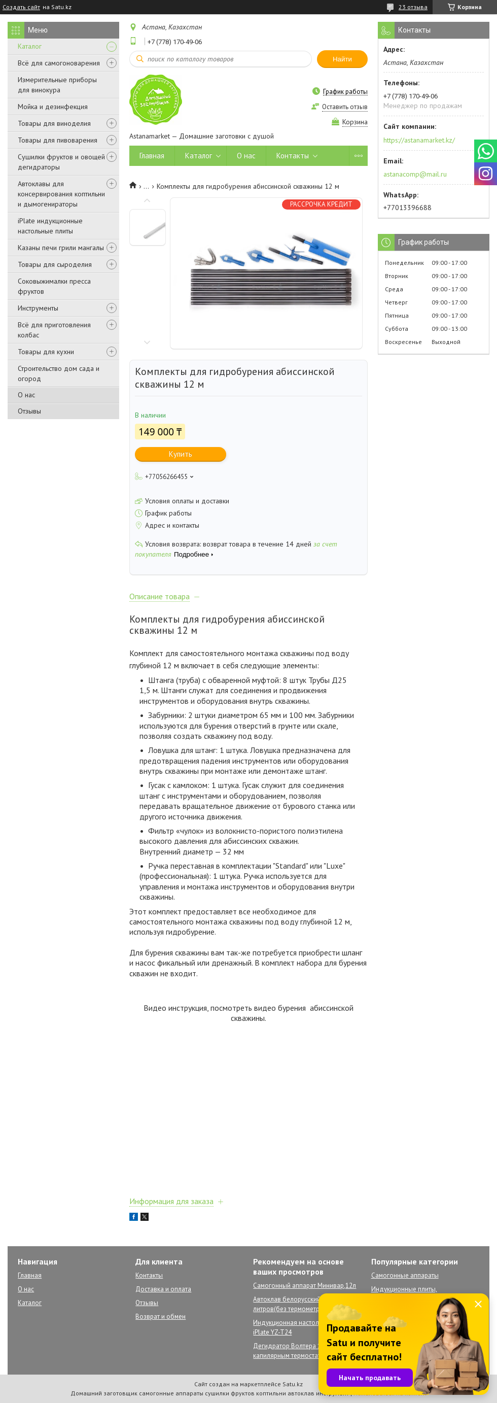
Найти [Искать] (342, 59)
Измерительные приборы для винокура (57, 84)
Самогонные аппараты (405, 1275)
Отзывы (29, 411)
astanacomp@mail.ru (415, 174)
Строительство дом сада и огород (58, 373)
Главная (151, 155)
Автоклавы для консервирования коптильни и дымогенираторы (61, 194)
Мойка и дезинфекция (53, 106)
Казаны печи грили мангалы (61, 247)
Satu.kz (292, 1384)
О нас (26, 394)
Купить (180, 454)
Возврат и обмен (160, 1316)
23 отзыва (413, 7)
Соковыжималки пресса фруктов (54, 286)
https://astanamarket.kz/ (419, 140)
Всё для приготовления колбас (54, 329)
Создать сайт (21, 7)
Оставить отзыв (345, 106)
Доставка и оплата (163, 1289)
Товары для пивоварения (57, 140)
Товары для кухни (46, 351)
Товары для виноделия (54, 123)
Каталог (30, 46)
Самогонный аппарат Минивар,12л (304, 1285)
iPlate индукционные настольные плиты (50, 225)
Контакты (292, 155)
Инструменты (38, 308)
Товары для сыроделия (55, 264)
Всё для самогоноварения (59, 62)
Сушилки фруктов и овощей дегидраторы (61, 162)
